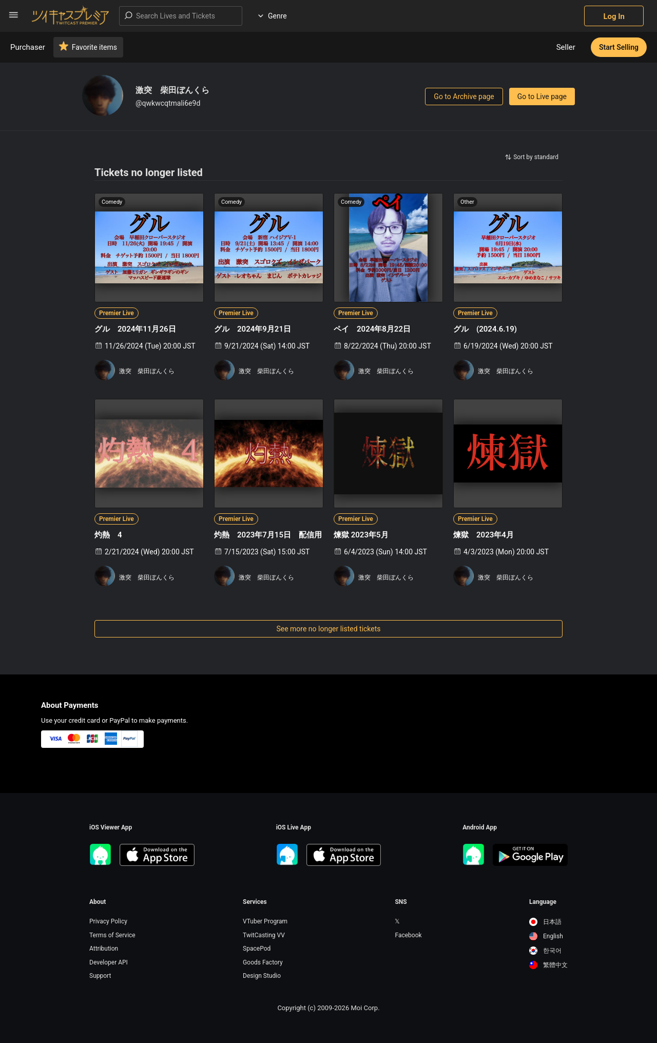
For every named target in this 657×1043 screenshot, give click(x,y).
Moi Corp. (365, 1008)
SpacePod (256, 948)
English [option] (546, 936)
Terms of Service (112, 935)
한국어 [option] (545, 950)
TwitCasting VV (264, 935)
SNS (401, 901)
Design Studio (262, 975)
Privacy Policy (108, 921)
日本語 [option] (545, 921)
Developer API (108, 962)
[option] (548, 922)
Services (255, 901)
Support (100, 975)
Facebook (408, 935)
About (97, 901)
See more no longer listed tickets (328, 629)
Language (542, 901)
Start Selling (619, 47)
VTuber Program (265, 921)
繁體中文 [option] (548, 965)
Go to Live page (542, 96)
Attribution (103, 948)
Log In (614, 16)
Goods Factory (263, 962)
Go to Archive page (464, 96)
